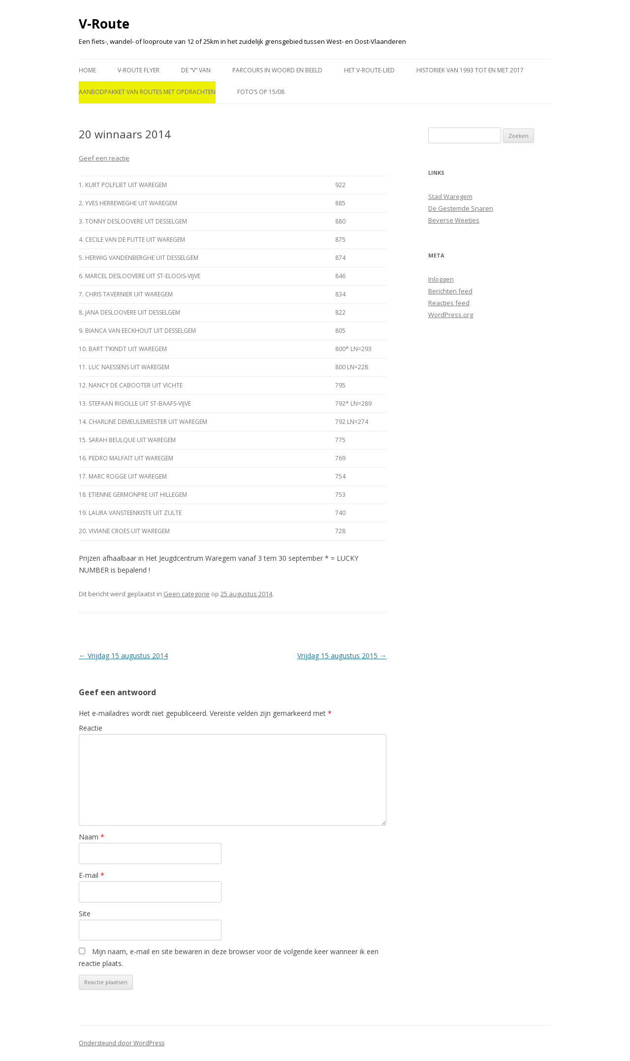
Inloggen (441, 279)
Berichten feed (450, 291)
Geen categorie (186, 593)
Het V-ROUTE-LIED (369, 70)
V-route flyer (138, 70)
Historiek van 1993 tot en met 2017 (470, 70)
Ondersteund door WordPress (121, 1043)
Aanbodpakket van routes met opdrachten (147, 92)
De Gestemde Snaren (460, 208)
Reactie (90, 728)
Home (87, 70)
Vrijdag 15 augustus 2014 (123, 655)
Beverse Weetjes (453, 220)
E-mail (91, 875)
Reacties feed (449, 302)
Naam (91, 836)
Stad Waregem (450, 196)
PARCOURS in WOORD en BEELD (277, 70)
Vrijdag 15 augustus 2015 (341, 655)
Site (85, 913)
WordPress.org (450, 314)
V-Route (104, 23)
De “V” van (196, 70)
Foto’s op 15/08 (260, 92)
